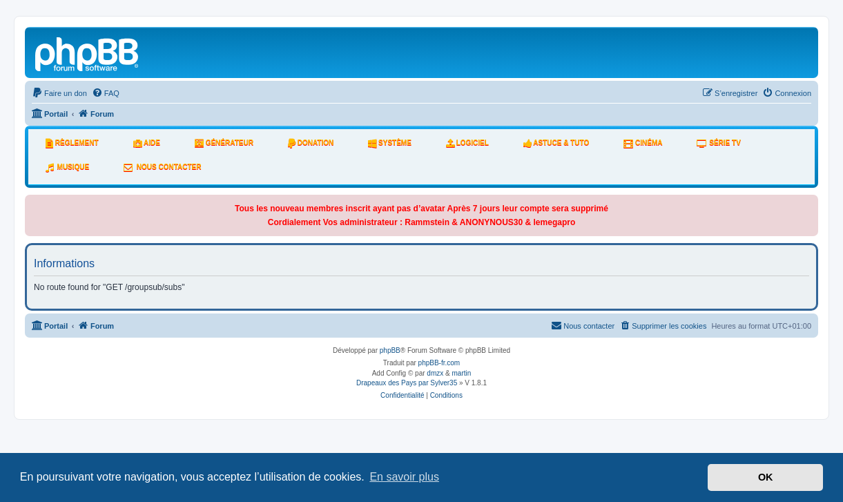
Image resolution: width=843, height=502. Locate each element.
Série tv (718, 143)
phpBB (390, 350)
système (389, 143)
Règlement (72, 143)
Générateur (224, 143)
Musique (67, 167)
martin (462, 373)
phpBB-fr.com (439, 363)
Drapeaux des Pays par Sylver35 (406, 383)
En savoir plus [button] (404, 477)
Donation (310, 143)
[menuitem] (59, 93)
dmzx (435, 373)
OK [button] (765, 477)
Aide (146, 143)
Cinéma (642, 143)
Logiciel (467, 143)
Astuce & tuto (556, 143)
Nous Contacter (162, 167)
